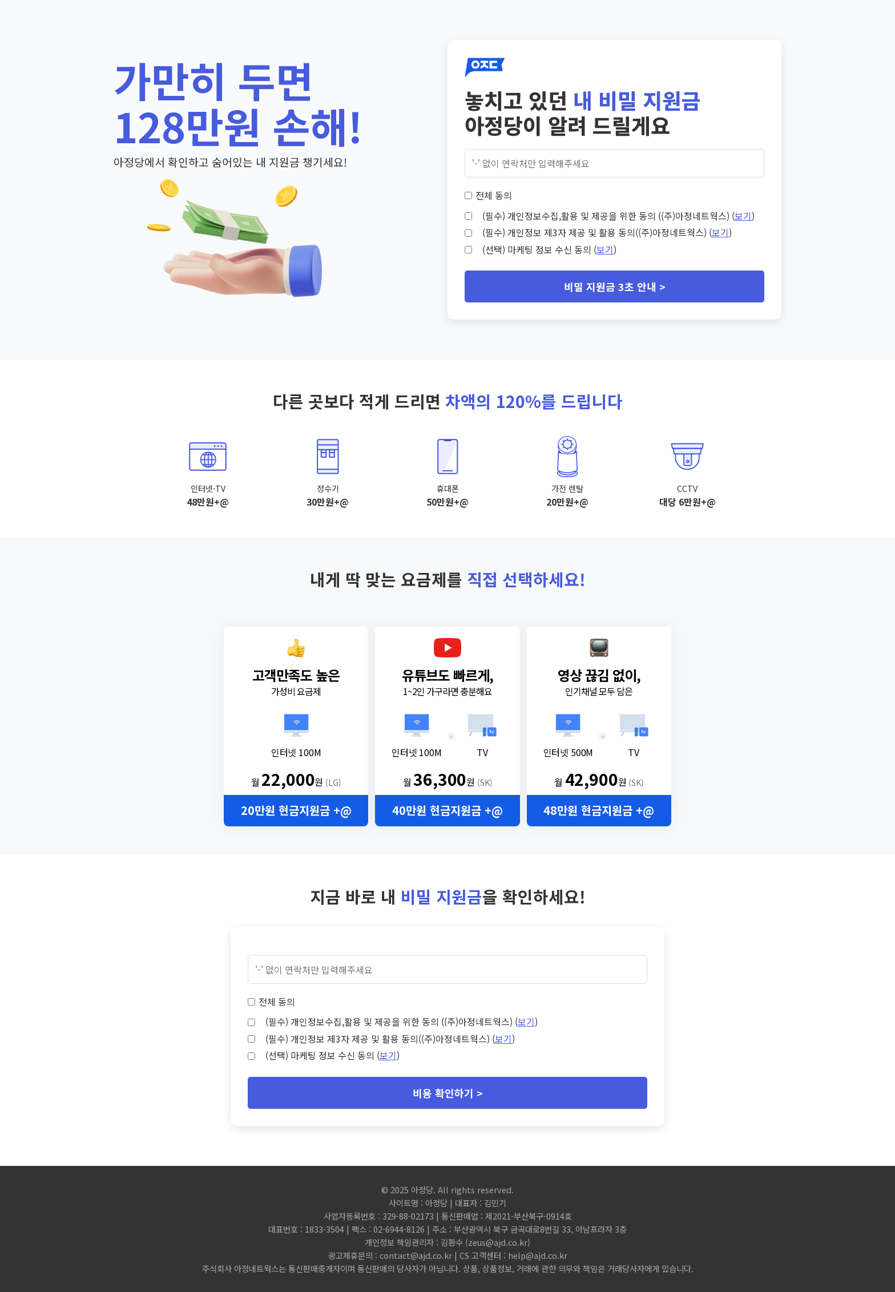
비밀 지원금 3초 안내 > (615, 286)
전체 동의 (493, 195)
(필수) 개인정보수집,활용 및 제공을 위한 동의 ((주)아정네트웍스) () (618, 216)
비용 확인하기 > (448, 1092)
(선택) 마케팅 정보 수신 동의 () (549, 249)
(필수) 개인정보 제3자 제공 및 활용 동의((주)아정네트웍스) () (607, 232)
